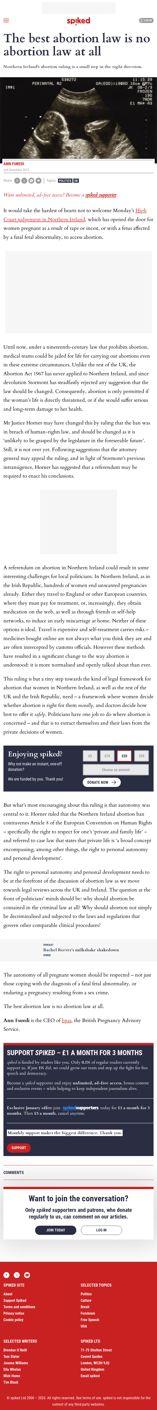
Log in (146, 20)
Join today (55, 1230)
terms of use (92, 1398)
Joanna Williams (15, 1363)
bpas (66, 1020)
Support (18, 1148)
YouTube (27, 1275)
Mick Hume (11, 1376)
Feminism (88, 1313)
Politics (65, 180)
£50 (141, 756)
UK (76, 180)
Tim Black (10, 1382)
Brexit (85, 1307)
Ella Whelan (12, 1369)
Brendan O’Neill (15, 1350)
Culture (86, 1300)
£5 (90, 756)
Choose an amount (116, 770)
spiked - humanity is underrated (78, 21)
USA (84, 1326)
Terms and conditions (19, 1307)
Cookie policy (13, 1320)
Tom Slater (11, 1356)
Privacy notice (13, 1313)
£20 (124, 756)
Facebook (6, 1275)
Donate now (97, 782)
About (7, 1294)
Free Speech (90, 1320)
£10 (107, 756)
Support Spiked (14, 1300)
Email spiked (90, 1376)
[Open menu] (6, 20)
